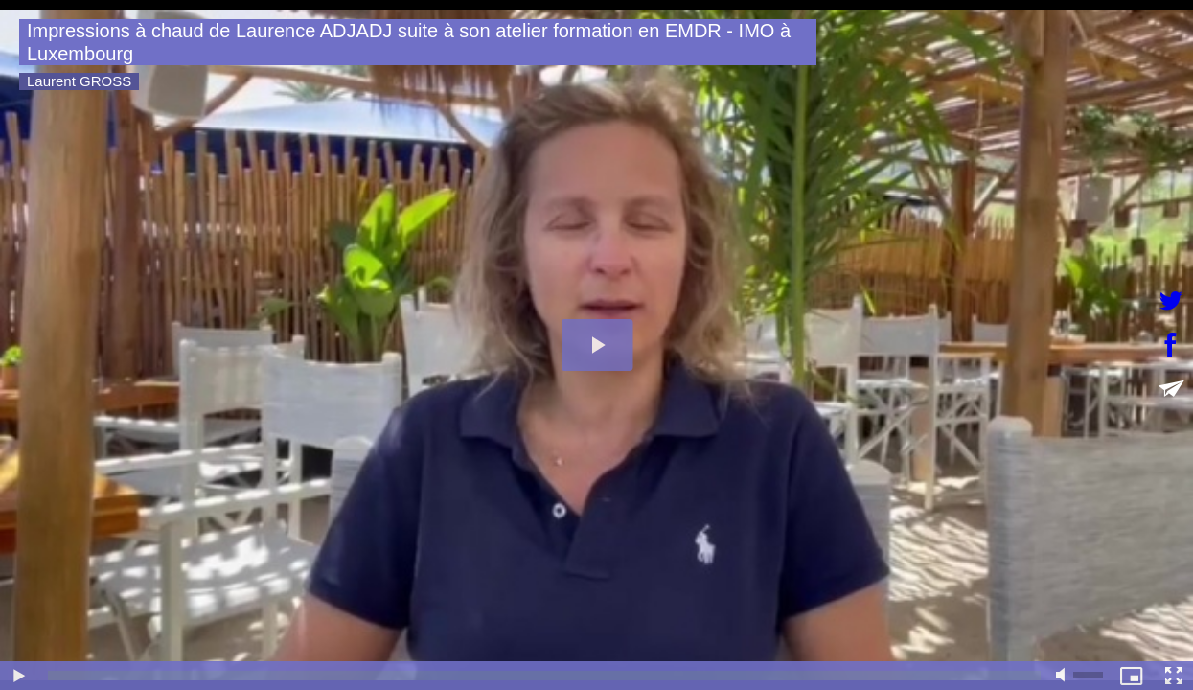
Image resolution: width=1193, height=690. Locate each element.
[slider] (544, 675)
